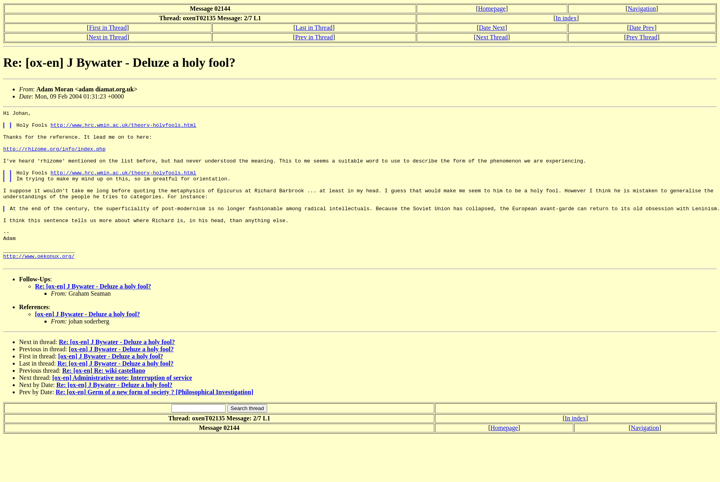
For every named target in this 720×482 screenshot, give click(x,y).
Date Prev (641, 27)
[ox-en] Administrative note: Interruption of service (122, 408)
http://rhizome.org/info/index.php (54, 157)
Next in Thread (108, 37)
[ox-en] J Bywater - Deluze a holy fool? (87, 345)
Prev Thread (641, 37)
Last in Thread (313, 27)
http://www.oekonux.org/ (38, 285)
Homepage (492, 8)
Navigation (642, 8)
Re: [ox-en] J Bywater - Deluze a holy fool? (93, 317)
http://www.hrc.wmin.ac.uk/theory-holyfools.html (123, 128)
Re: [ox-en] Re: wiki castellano (103, 401)
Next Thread (492, 37)
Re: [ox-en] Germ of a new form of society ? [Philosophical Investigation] (154, 423)
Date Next (492, 27)
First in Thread (108, 27)
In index (566, 18)
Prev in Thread (314, 37)
